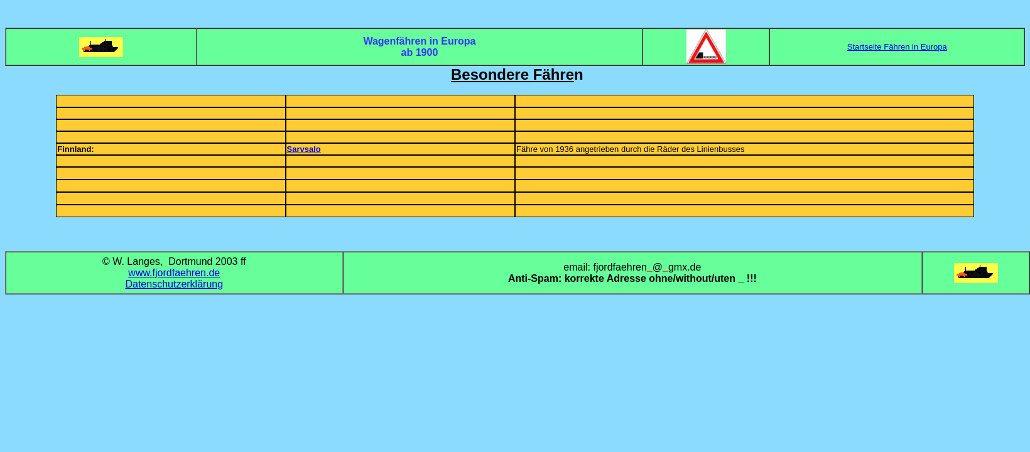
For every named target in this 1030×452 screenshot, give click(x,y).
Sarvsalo (304, 149)
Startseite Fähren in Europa (897, 46)
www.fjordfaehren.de (174, 272)
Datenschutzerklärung (174, 284)
